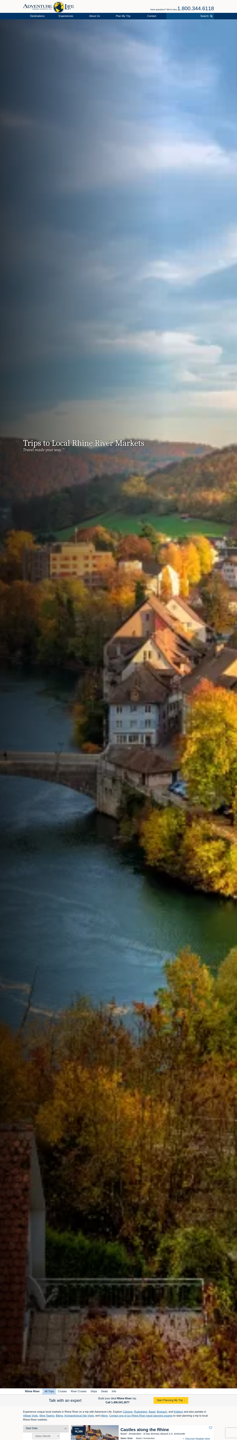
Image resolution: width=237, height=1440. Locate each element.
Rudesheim (140, 1411)
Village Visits (30, 1415)
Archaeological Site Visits (79, 1415)
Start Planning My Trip (170, 1400)
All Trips (49, 1391)
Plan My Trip (123, 16)
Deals (104, 1391)
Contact (151, 16)
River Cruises (79, 1391)
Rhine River (32, 1391)
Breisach (162, 1411)
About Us (94, 16)
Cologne (128, 1411)
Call (118, 1402)
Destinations (37, 16)
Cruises (62, 1391)
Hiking (104, 1415)
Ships (94, 1391)
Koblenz (178, 1411)
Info (114, 1391)
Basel (152, 1411)
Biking (59, 1415)
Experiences (66, 16)
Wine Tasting (46, 1415)
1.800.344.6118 (195, 8)
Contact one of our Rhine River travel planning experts (141, 1415)
